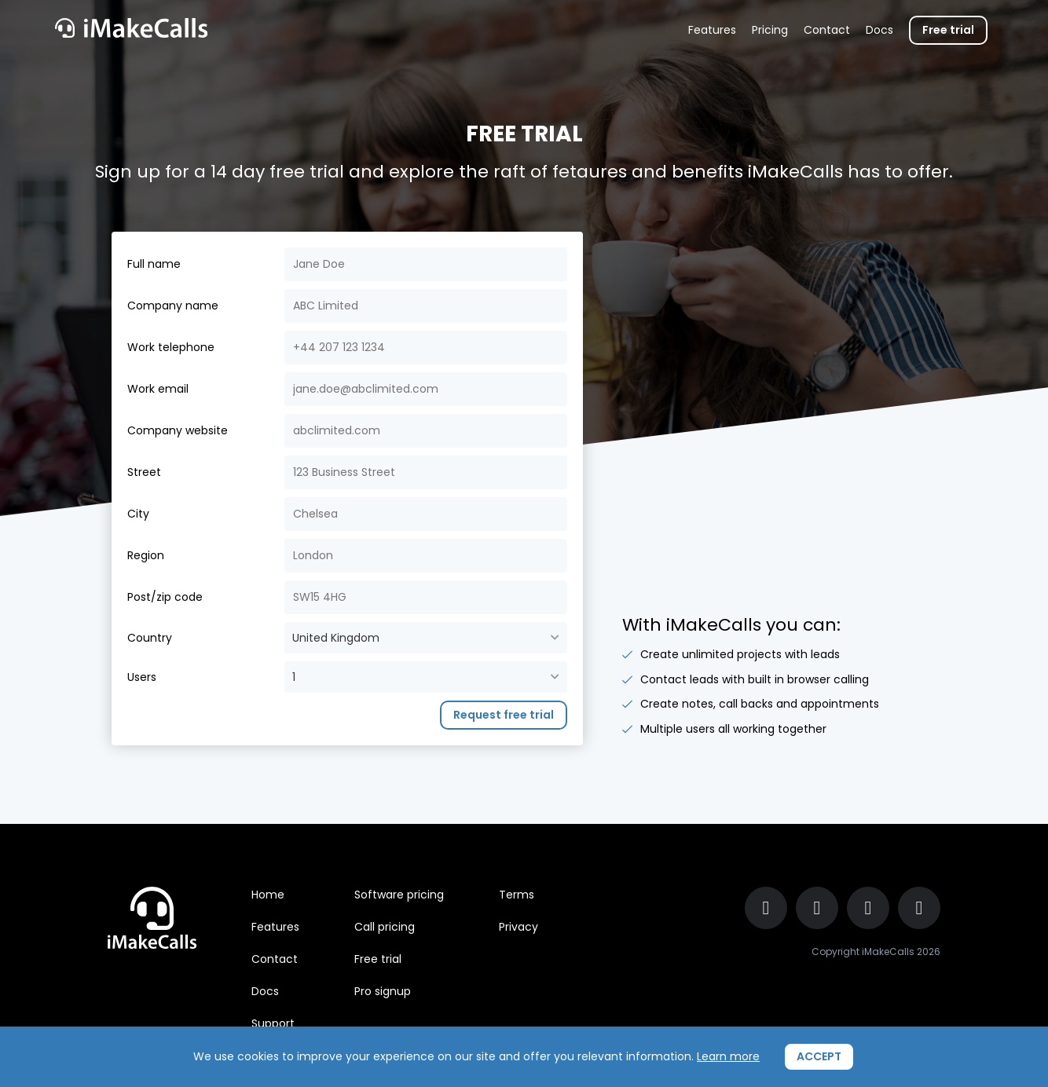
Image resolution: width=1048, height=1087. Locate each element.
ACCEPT (819, 1056)
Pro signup (382, 991)
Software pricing (399, 894)
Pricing (770, 30)
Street (144, 472)
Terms (516, 894)
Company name (172, 305)
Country (149, 638)
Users (141, 677)
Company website (177, 430)
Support (273, 1023)
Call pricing (384, 927)
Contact (827, 30)
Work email (158, 389)
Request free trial (503, 715)
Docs (879, 30)
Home (267, 894)
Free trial (948, 30)
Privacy (518, 927)
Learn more (728, 1056)
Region (145, 555)
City (138, 514)
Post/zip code (165, 597)
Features (712, 30)
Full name (154, 264)
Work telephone (170, 347)
